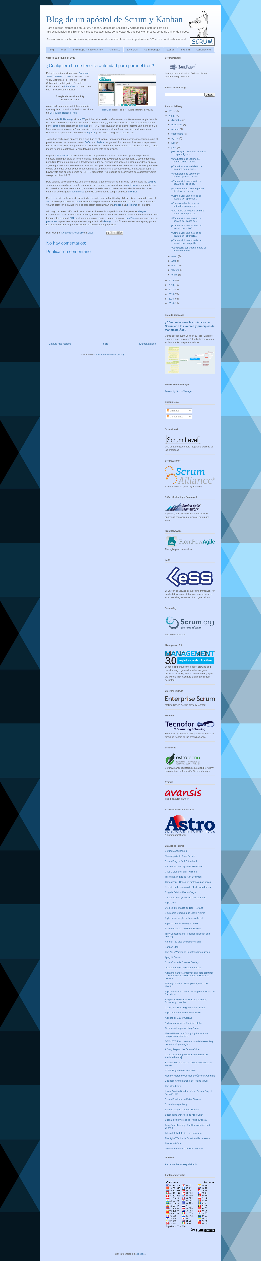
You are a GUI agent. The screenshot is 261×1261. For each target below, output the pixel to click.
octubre (175, 129)
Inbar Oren (106, 110)
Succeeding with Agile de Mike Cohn (184, 866)
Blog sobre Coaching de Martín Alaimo (185, 913)
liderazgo (107, 221)
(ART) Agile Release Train (63, 112)
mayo (174, 256)
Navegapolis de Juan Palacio (180, 856)
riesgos (142, 211)
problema (132, 204)
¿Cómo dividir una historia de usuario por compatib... (186, 242)
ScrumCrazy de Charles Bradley (182, 962)
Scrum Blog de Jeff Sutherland (181, 861)
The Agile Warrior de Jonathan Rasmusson (187, 952)
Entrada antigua (147, 343)
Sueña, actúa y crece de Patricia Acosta (186, 1119)
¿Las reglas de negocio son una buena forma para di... (187, 212)
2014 (172, 303)
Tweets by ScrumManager (178, 391)
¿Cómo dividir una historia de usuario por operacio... (186, 234)
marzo (175, 265)
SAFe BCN (132, 49)
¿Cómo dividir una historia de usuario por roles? (186, 227)
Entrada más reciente (60, 343)
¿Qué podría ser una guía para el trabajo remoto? (188, 249)
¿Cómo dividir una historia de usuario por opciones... (186, 197)
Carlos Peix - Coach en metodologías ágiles (188, 882)
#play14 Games (173, 957)
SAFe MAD (114, 49)
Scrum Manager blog (176, 851)
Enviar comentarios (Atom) (110, 354)
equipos (91, 132)
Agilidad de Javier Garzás (178, 1017)
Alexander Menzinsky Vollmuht (181, 1164)
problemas (51, 221)
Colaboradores (203, 49)
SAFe (88, 142)
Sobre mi (185, 49)
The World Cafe (173, 1086)
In (65, 86)
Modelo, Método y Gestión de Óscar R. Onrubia (190, 1075)
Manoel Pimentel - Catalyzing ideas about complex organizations (186, 1035)
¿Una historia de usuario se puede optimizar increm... (185, 175)
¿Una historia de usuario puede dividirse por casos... (187, 190)
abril (174, 261)
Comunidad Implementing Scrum (182, 1028)
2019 (172, 280)
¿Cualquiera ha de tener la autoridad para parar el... (185, 204)
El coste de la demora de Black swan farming (188, 887)
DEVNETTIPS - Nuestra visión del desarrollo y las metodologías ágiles (189, 1043)
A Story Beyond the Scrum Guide (182, 1049)
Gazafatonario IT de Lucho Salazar (183, 967)
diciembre (176, 120)
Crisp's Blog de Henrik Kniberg (181, 871)
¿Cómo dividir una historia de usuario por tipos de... (186, 182)
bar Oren (70, 86)
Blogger (141, 1253)
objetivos (83, 125)
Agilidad (101, 142)
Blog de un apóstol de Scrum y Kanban (114, 19)
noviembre (177, 124)
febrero (175, 270)
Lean (77, 201)
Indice (63, 49)
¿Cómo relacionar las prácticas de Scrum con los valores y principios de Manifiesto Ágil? (190, 326)
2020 (172, 116)
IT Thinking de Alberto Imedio (180, 1070)
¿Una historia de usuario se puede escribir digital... (185, 160)
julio (173, 142)
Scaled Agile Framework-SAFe (88, 49)
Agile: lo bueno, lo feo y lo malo (181, 923)
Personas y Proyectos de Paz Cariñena (185, 897)
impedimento (77, 191)
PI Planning (66, 119)
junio (174, 147)
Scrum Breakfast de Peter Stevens (183, 928)
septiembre (177, 133)
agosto (175, 138)
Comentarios (175, 416)
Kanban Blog (171, 947)
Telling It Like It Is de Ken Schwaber (183, 876)
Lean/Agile (130, 218)
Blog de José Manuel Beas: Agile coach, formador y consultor (186, 1001)
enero (174, 274)
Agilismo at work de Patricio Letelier (183, 1023)
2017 (172, 289)
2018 (172, 285)
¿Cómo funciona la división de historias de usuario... (186, 168)
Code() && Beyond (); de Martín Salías (185, 1007)
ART (82, 119)
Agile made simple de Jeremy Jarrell (184, 918)
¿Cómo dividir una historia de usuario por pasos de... (186, 219)
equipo (56, 125)
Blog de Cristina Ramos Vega (180, 892)
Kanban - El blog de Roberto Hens (183, 941)
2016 (172, 294)
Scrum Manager (152, 49)
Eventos (170, 49)
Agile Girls (170, 902)
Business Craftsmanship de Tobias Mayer (186, 1080)
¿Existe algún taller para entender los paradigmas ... (188, 153)
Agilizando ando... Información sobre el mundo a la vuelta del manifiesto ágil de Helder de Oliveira (189, 975)
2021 (172, 111)
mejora (117, 204)
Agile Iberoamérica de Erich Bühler (183, 1012)
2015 (172, 298)
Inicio (105, 343)
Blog (51, 49)
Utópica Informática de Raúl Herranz (184, 908)
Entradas (173, 410)
